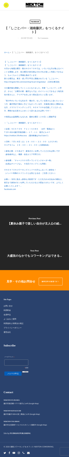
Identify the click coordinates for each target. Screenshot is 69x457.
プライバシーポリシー (13, 327)
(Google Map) (35, 414)
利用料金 (7, 310)
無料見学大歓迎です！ (51, 281)
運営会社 (7, 332)
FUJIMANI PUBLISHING (20, 433)
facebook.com (10, 189)
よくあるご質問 (10, 319)
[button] (6, 5)
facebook (35, 21)
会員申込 (7, 314)
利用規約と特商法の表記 (13, 323)
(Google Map (33, 403)
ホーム (7, 52)
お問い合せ (8, 306)
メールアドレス (9, 357)
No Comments (43, 38)
